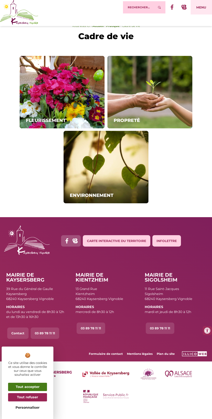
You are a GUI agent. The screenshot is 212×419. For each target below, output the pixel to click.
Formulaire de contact (106, 362)
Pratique (113, 34)
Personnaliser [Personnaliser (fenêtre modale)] (28, 407)
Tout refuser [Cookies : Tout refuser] (27, 397)
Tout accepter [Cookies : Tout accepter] (28, 387)
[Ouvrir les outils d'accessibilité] (207, 330)
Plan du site (166, 362)
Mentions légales (140, 362)
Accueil (98, 34)
